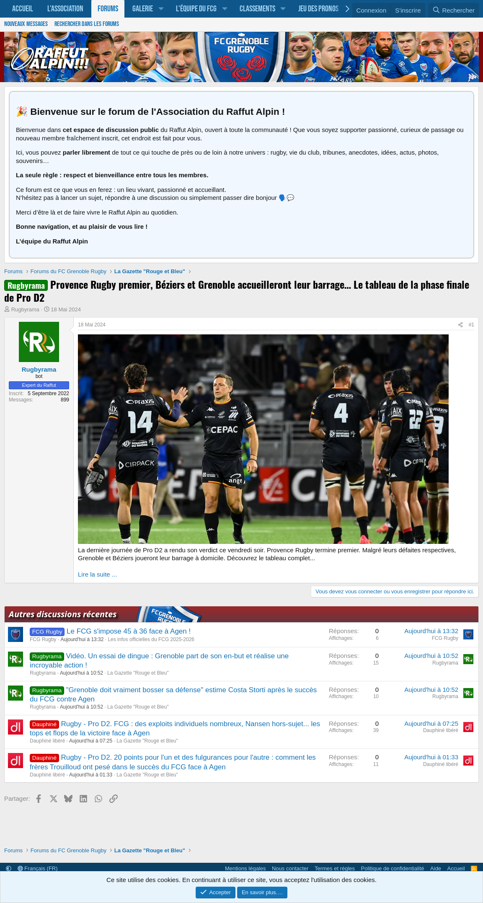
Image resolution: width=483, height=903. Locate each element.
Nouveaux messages (26, 24)
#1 (471, 325)
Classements (257, 9)
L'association (65, 9)
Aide (435, 868)
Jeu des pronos (318, 9)
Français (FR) (38, 868)
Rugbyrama (25, 309)
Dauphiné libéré (47, 741)
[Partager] (460, 325)
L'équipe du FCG (196, 9)
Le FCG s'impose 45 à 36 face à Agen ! (129, 631)
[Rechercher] (453, 10)
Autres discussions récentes (62, 614)
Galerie (142, 9)
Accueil (22, 9)
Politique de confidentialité (392, 868)
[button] (161, 9)
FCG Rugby (43, 639)
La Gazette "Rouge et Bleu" (138, 673)
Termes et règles (335, 868)
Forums (108, 9)
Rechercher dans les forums (86, 24)
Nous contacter (290, 868)
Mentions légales (245, 868)
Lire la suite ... (97, 574)
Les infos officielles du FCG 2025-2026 (151, 639)
